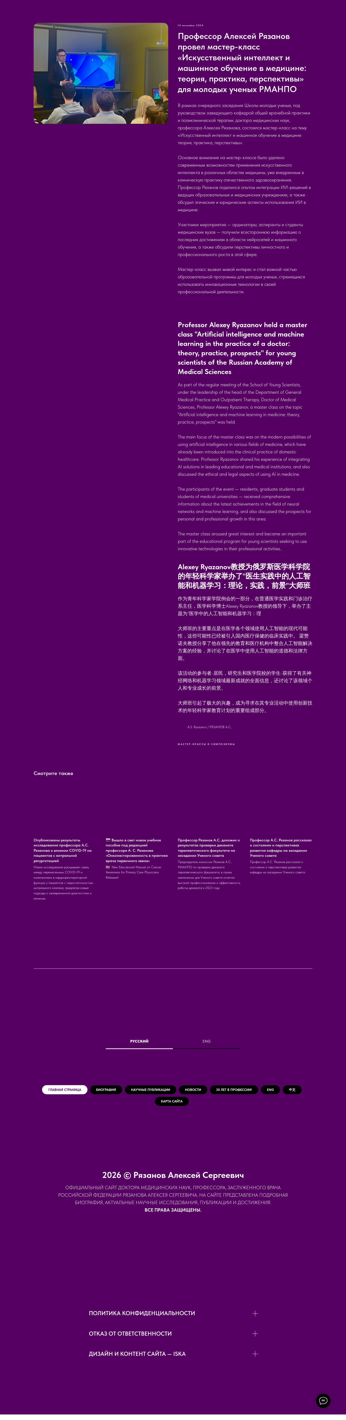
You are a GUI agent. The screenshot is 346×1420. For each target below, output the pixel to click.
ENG (136, 1105)
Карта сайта (197, 1105)
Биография (117, 1091)
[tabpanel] (173, 1099)
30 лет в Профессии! (275, 1091)
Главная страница (65, 1091)
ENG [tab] (207, 1041)
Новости (224, 1091)
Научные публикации (172, 1091)
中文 (162, 1105)
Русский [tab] (139, 1041)
